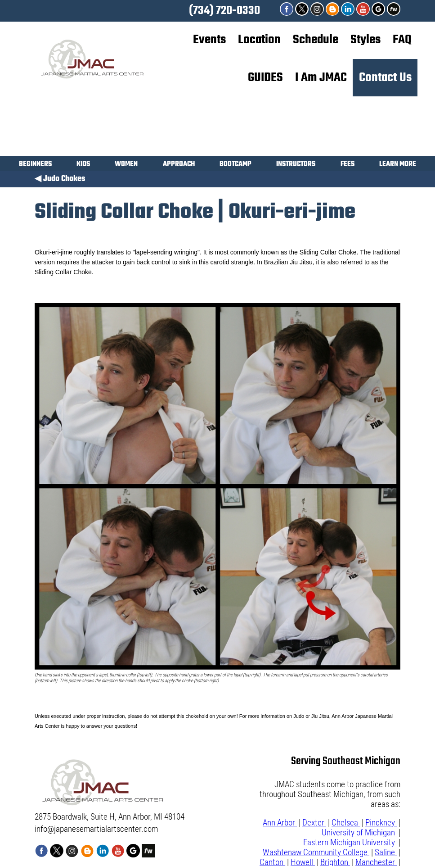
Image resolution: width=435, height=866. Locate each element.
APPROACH (179, 165)
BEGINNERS (35, 165)
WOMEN (126, 165)
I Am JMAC (321, 78)
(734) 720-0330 (224, 11)
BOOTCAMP (235, 165)
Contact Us (385, 78)
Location (259, 40)
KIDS (83, 165)
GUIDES (265, 78)
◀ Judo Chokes (60, 179)
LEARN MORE (397, 165)
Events (209, 40)
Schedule (315, 40)
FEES (347, 165)
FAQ (402, 40)
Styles (365, 40)
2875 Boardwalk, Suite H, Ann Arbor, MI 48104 (109, 817)
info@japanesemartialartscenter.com (96, 829)
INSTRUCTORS (295, 165)
